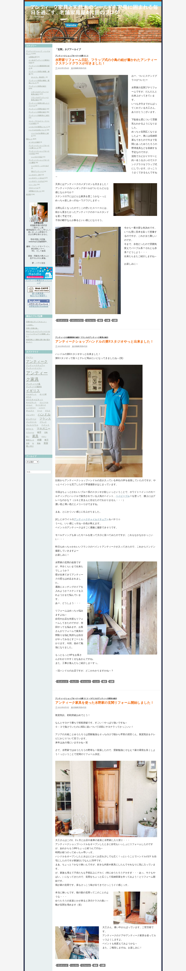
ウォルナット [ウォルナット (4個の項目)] (31, 394)
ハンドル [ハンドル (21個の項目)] (44, 414)
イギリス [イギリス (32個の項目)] (33, 390)
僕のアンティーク (37, 171)
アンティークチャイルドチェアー (91, 519)
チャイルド (86, 681)
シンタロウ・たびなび (37, 181)
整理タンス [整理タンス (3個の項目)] (30, 440)
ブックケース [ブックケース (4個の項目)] (31, 422)
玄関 (114, 320)
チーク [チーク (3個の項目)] (39, 411)
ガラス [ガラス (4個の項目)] (28, 397)
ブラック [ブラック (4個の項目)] (43, 422)
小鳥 (107, 320)
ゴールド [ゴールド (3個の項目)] (29, 405)
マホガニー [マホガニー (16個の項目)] (43, 428)
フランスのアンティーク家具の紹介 (94, 337)
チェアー (74, 681)
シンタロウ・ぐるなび (37, 178)
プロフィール (33, 188)
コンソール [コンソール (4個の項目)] (44, 402)
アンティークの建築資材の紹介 (67, 337)
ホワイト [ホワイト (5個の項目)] (30, 429)
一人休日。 (30, 325)
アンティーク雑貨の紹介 (37, 112)
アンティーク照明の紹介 (37, 109)
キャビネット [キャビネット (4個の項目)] (31, 402)
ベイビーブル (123, 496)
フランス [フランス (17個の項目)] (45, 418)
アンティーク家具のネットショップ (38, 281)
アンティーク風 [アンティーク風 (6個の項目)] (33, 384)
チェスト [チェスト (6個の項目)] (30, 410)
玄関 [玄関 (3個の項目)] (27, 443)
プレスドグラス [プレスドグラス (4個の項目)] (32, 425)
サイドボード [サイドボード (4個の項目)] (40, 405)
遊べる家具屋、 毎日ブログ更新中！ (38, 294)
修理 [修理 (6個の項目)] (39, 432)
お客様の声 (33, 57)
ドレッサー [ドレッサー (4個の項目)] (30, 415)
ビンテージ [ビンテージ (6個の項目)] (31, 419)
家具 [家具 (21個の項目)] (35, 436)
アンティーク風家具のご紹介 (39, 115)
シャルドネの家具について (38, 127)
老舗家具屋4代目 (79, 68)
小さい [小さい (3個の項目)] (43, 436)
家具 (100, 320)
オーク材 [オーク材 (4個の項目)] (43, 394)
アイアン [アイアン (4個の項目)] (29, 357)
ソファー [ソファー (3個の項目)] (42, 408)
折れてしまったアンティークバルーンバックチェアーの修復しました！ (38, 333)
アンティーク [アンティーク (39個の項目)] (37, 361)
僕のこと (29, 139)
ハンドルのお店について (37, 130)
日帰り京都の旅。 (32, 328)
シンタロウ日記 (36, 157)
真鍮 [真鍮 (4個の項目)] (38, 443)
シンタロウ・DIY (35, 175)
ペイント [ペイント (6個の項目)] (45, 425)
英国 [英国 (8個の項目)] (46, 443)
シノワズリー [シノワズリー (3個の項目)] (31, 408)
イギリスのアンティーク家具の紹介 (103, 698)
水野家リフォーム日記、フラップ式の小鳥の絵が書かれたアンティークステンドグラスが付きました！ (106, 61)
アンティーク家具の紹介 (37, 86)
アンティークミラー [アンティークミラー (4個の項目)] (34, 368)
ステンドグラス (77, 320)
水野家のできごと (35, 191)
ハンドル (74, 965)
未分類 (28, 194)
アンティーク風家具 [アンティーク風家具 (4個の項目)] (34, 387)
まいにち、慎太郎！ (38, 77)
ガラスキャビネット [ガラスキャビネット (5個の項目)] (34, 399)
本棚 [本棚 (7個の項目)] (39, 440)
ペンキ (96, 681)
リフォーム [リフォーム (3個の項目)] (30, 432)
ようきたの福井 (34, 142)
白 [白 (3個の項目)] (33, 443)
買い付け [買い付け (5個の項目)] (30, 446)
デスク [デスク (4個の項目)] (47, 411)
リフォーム (91, 320)
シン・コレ (33, 184)
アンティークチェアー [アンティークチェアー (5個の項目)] (35, 365)
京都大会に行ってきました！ (36, 322)
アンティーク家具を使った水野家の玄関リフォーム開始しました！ (104, 702)
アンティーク (62, 320)
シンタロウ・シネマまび (40, 166)
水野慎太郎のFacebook (38, 306)
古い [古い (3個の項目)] (27, 436)
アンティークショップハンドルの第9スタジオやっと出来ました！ (104, 341)
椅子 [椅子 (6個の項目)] (47, 440)
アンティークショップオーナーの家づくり (71, 56)
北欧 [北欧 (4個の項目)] (46, 432)
